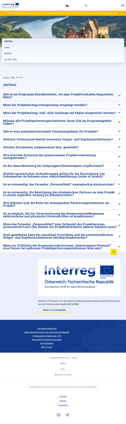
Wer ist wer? (47, 347)
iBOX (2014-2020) (63, 375)
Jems (7, 47)
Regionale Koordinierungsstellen (47, 339)
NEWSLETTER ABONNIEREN (54, 310)
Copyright (63, 396)
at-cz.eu (6, 78)
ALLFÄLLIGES (10, 59)
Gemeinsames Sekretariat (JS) (47, 336)
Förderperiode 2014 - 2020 (63, 358)
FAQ (63, 369)
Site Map (63, 401)
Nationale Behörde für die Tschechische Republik (46, 332)
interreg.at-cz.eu (110, 13)
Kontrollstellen (47, 343)
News (63, 363)
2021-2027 (64, 13)
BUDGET (8, 53)
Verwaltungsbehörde (46, 328)
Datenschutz (63, 405)
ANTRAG (8, 41)
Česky (67, 5)
